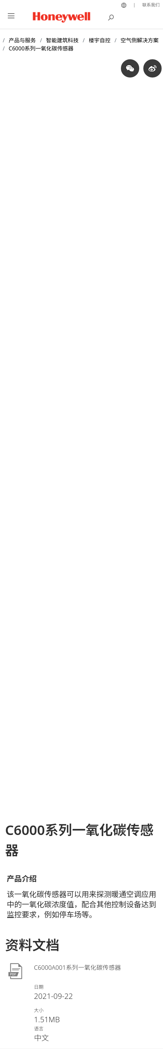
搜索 (111, 17)
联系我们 (151, 5)
